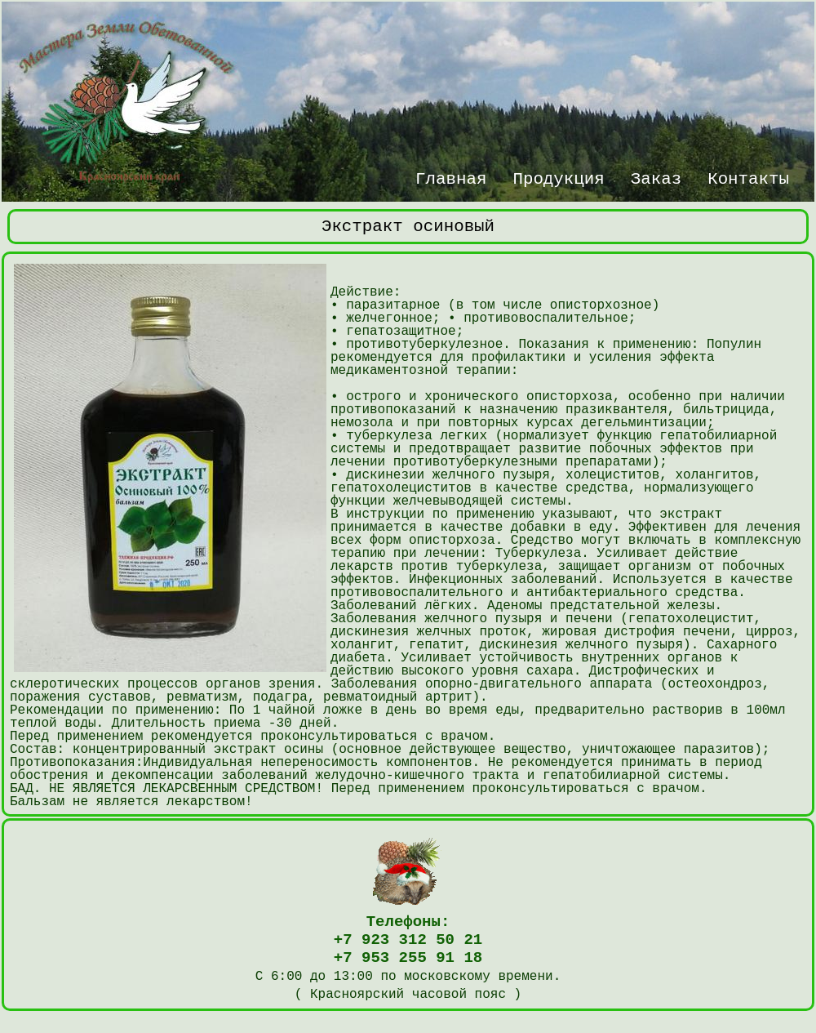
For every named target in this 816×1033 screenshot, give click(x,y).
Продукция (558, 177)
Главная (450, 177)
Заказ (656, 177)
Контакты (748, 177)
